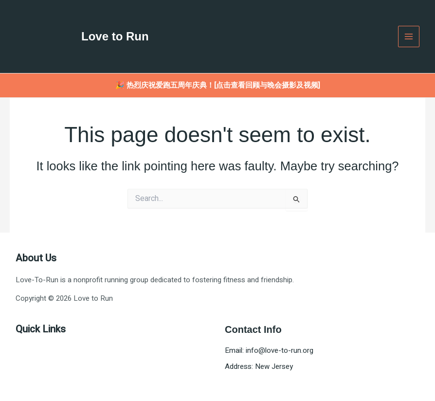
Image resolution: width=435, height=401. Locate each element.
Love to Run (115, 36)
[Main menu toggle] (409, 37)
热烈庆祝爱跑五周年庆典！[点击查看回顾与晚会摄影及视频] (223, 85)
